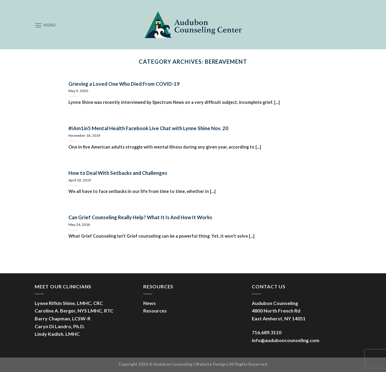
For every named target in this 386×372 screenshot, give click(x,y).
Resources (155, 310)
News (149, 303)
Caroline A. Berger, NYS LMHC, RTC (74, 310)
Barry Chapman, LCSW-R (62, 318)
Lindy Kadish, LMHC (57, 334)
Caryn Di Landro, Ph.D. (60, 326)
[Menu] (45, 25)
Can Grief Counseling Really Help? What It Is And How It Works (140, 217)
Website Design (210, 364)
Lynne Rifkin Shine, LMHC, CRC (69, 303)
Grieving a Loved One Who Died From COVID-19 (124, 84)
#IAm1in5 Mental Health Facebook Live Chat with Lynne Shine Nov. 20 (148, 128)
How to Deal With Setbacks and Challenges (117, 173)
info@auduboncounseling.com (285, 340)
